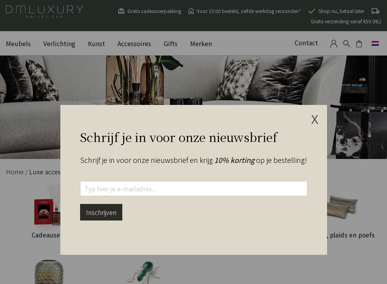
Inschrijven (101, 212)
